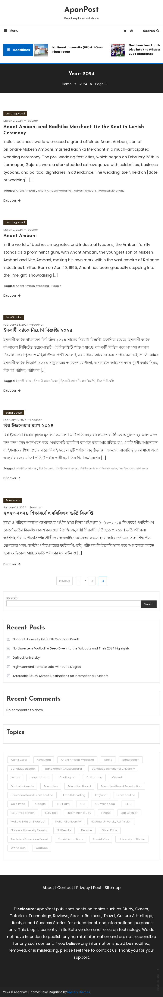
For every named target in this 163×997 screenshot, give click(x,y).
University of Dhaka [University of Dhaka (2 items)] (132, 839)
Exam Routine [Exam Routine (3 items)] (126, 795)
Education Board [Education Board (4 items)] (79, 786)
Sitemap (113, 887)
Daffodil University (26, 657)
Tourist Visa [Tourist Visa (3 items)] (101, 839)
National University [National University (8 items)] (68, 822)
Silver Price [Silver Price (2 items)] (109, 830)
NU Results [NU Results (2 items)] (64, 830)
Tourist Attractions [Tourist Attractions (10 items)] (70, 839)
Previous (64, 581)
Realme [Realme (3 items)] (86, 830)
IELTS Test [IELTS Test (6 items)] (51, 813)
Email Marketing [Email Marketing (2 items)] (74, 795)
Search (151, 31)
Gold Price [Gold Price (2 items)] (18, 804)
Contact (65, 887)
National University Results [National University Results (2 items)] (29, 830)
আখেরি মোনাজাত (26, 468)
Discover (12, 200)
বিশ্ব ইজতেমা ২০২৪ (66, 468)
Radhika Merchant (111, 191)
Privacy (83, 887)
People (56, 286)
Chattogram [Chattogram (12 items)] (67, 777)
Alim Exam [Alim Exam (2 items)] (44, 760)
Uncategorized (15, 113)
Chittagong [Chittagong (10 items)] (94, 777)
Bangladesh (14, 412)
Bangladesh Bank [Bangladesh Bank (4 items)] (23, 769)
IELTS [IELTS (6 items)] (128, 804)
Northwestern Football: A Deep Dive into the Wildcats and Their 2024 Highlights (71, 648)
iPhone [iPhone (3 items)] (106, 813)
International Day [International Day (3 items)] (79, 813)
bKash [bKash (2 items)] (15, 777)
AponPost (81, 10)
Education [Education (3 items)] (51, 786)
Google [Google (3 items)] (40, 804)
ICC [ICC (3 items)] (82, 804)
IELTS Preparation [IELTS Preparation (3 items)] (23, 813)
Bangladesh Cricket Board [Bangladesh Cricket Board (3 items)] (63, 769)
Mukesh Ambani (85, 191)
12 (92, 581)
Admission (13, 500)
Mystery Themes (78, 992)
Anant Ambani (25, 191)
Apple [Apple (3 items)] (108, 760)
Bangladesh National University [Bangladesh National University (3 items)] (113, 769)
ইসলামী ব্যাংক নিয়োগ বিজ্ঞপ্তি (78, 381)
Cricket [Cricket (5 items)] (117, 777)
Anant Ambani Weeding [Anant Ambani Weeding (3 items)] (77, 760)
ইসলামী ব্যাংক (24, 381)
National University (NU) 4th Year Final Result (78, 49)
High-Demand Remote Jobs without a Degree (47, 667)
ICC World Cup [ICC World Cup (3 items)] (105, 804)
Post (97, 887)
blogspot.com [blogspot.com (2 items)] (39, 777)
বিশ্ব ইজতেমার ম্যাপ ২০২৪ (28, 426)
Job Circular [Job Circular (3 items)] (129, 813)
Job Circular (14, 317)
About (48, 887)
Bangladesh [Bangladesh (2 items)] (130, 760)
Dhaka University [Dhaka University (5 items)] (22, 786)
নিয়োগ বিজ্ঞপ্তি (105, 381)
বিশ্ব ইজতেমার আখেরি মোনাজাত (98, 468)
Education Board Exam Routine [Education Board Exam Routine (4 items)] (32, 795)
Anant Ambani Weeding (54, 191)
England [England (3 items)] (101, 795)
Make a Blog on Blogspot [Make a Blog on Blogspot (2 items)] (28, 822)
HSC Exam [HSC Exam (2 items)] (63, 804)
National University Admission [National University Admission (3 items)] (111, 822)
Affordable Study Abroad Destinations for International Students (60, 676)
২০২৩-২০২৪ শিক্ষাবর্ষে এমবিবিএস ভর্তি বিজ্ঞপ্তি (48, 513)
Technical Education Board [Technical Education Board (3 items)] (29, 839)
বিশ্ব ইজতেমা (46, 468)
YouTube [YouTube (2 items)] (42, 848)
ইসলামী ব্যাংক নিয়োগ (46, 381)
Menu (10, 30)
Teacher (32, 121)
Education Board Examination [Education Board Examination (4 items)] (121, 786)
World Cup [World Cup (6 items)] (18, 848)
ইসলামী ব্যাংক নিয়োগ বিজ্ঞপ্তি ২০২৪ (37, 330)
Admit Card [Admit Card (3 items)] (19, 760)
